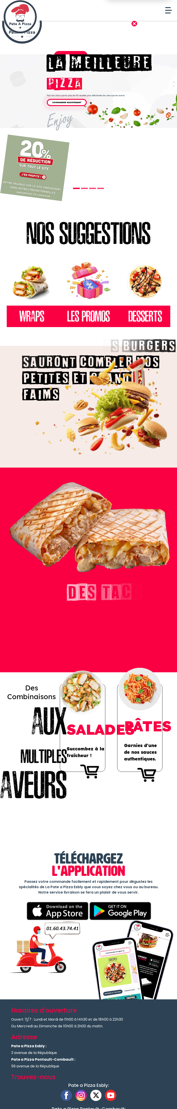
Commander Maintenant (66, 102)
